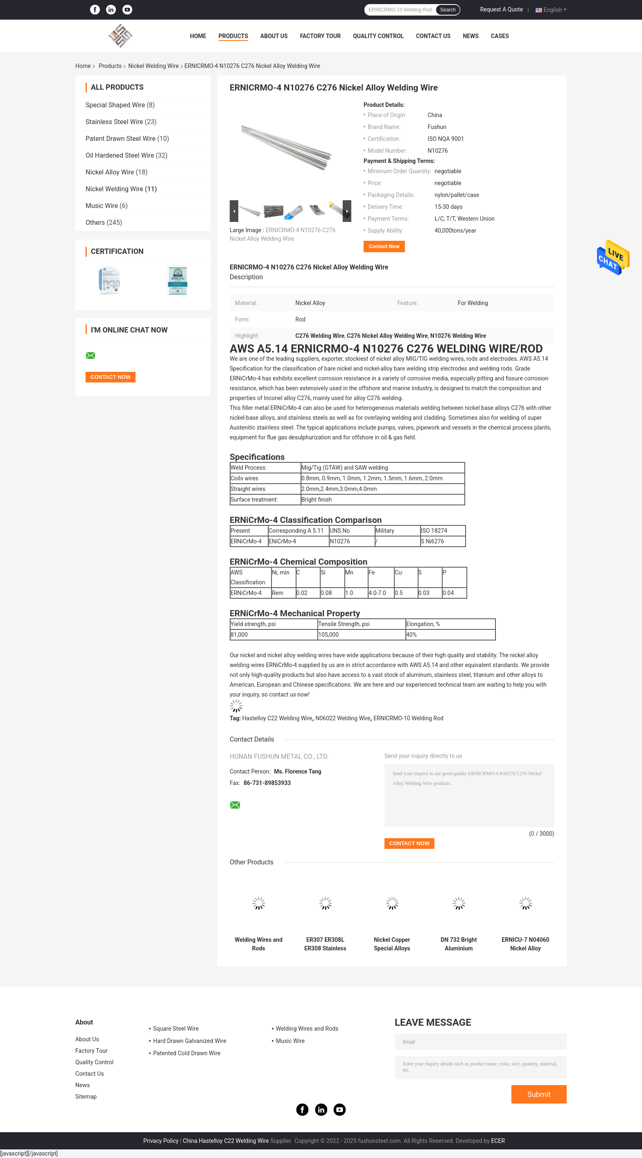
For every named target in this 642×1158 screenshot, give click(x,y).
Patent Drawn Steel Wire (121, 138)
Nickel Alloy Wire (110, 172)
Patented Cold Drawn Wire (187, 1053)
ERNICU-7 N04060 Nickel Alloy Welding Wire (525, 944)
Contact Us (433, 36)
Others (95, 222)
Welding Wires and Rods (259, 944)
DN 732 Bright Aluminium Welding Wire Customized (459, 944)
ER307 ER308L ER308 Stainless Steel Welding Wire (325, 944)
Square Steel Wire (176, 1028)
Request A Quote (501, 9)
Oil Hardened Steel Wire (120, 155)
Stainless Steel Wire (114, 122)
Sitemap (86, 1096)
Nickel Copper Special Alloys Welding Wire (392, 944)
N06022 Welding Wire (342, 718)
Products (233, 36)
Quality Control (378, 36)
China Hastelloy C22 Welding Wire (226, 1141)
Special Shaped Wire (115, 105)
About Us (274, 36)
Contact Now (384, 246)
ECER (498, 1141)
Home (198, 36)
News (471, 36)
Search (448, 10)
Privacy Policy (161, 1141)
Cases (500, 36)
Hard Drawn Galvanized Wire (189, 1041)
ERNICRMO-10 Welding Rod (408, 718)
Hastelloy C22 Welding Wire (277, 718)
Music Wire (102, 206)
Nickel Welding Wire (153, 66)
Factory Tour (320, 36)
